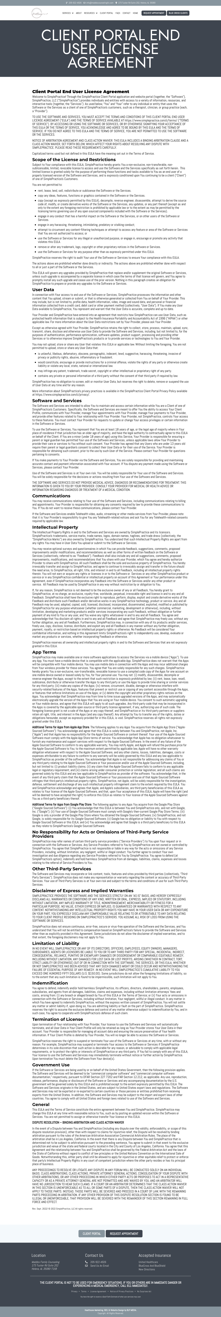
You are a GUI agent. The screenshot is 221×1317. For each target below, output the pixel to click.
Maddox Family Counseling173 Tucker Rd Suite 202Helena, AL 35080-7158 (45, 1265)
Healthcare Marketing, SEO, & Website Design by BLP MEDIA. (110, 1310)
